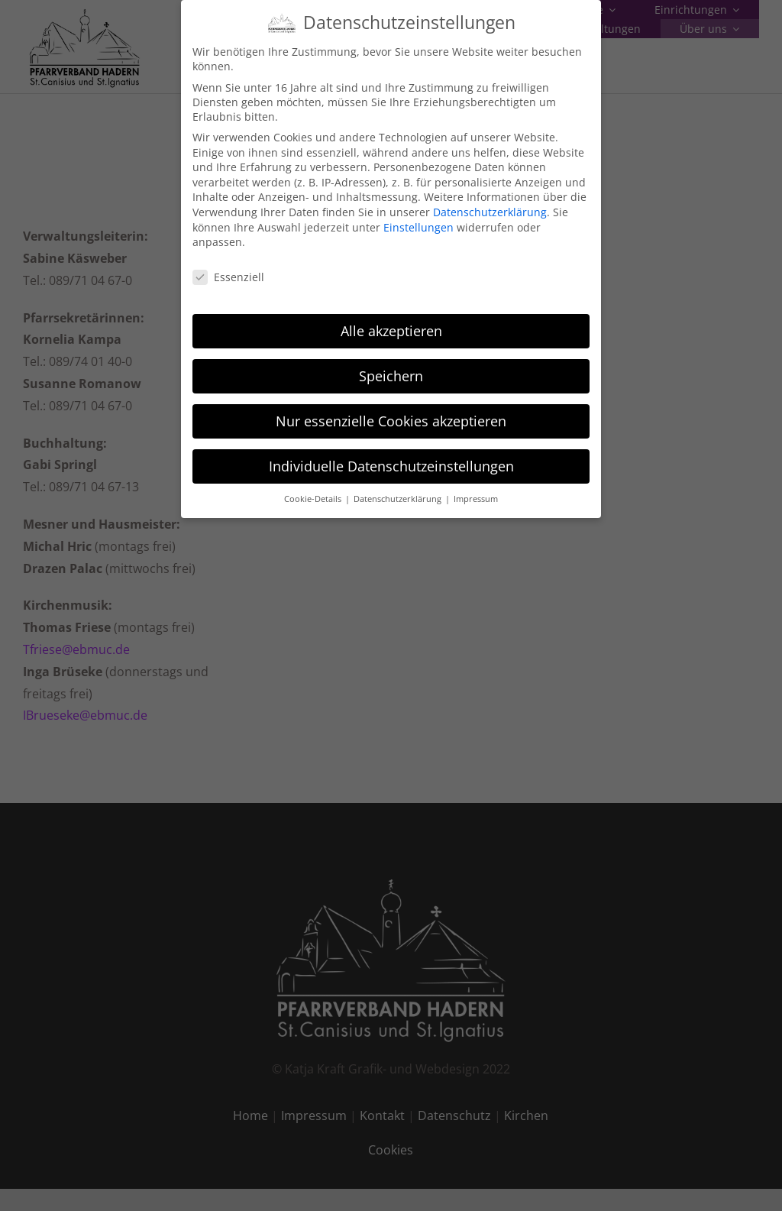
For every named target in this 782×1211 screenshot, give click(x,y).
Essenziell (228, 268)
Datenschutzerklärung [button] (399, 490)
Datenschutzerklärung (490, 203)
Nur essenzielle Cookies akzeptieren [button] (391, 412)
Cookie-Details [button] (314, 490)
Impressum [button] (476, 490)
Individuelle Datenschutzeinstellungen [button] (391, 457)
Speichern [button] (391, 367)
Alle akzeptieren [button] (391, 322)
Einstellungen (418, 218)
